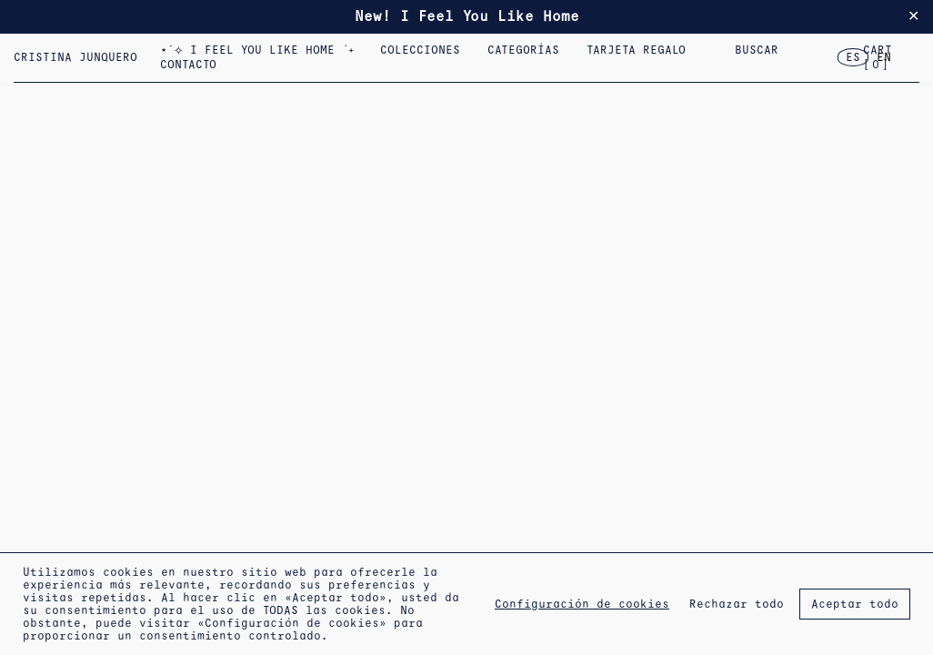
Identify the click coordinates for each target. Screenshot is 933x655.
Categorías (526, 50)
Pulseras (816, 50)
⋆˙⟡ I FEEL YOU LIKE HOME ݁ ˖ (258, 50)
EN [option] (884, 57)
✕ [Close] (913, 16)
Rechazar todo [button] (736, 604)
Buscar (756, 50)
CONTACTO (188, 64)
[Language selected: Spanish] (868, 57)
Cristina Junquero (75, 57)
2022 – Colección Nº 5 (805, 50)
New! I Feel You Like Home (467, 16)
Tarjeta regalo (638, 50)
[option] (883, 58)
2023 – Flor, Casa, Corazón (705, 50)
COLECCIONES (423, 50)
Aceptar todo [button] (854, 604)
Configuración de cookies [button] (582, 604)
